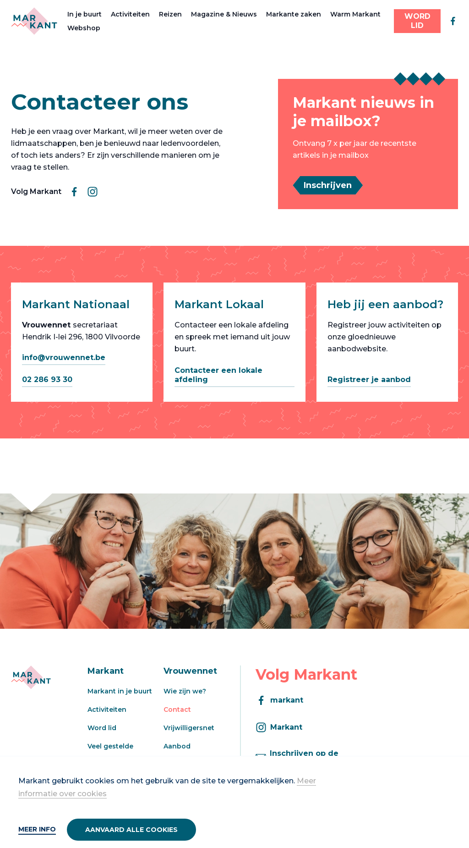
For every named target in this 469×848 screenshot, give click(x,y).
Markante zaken (293, 14)
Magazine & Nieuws (224, 14)
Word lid (101, 728)
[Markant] (34, 21)
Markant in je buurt (119, 691)
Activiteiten (130, 14)
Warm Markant (355, 14)
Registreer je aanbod (369, 379)
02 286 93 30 (47, 379)
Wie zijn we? (185, 691)
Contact (177, 709)
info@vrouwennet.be (63, 357)
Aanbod (177, 746)
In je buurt (84, 14)
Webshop (83, 28)
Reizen (170, 14)
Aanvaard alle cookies (131, 830)
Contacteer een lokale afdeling (218, 375)
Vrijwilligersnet (189, 728)
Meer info (37, 829)
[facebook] (453, 21)
